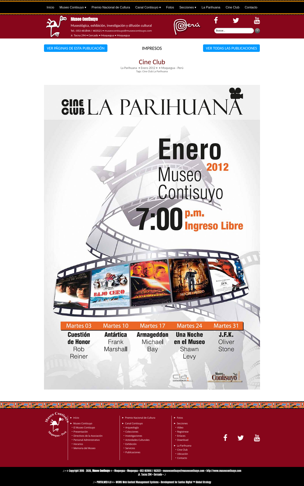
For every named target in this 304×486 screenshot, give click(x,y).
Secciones (186, 7)
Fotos (170, 7)
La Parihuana (211, 7)
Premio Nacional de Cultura (111, 7)
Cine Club (232, 7)
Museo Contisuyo (72, 7)
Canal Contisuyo (146, 7)
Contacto (251, 7)
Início (50, 7)
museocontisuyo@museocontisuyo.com (128, 30)
